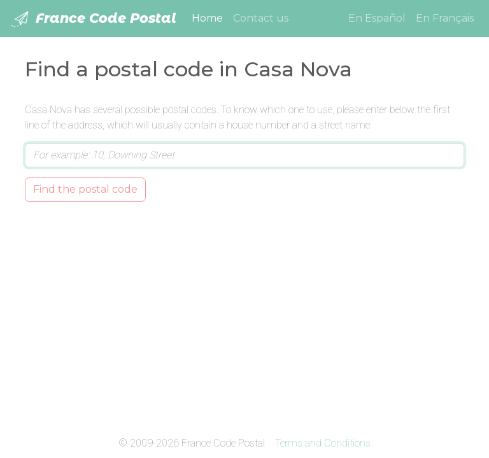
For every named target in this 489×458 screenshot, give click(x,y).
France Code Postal (93, 19)
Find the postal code (85, 189)
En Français (445, 18)
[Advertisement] (244, 316)
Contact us (260, 18)
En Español (377, 18)
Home (210, 17)
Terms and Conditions (323, 443)
